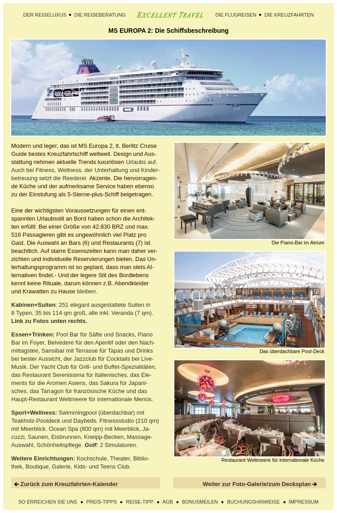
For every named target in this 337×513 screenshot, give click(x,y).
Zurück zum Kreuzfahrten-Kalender (69, 484)
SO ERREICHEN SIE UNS (47, 501)
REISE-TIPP (139, 501)
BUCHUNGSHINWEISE (253, 501)
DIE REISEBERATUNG (100, 15)
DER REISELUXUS (45, 15)
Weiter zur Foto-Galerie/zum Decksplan (257, 484)
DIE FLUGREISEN (236, 15)
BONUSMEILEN (200, 501)
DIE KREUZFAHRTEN (289, 15)
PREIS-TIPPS (101, 501)
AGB (168, 501)
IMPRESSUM (304, 501)
